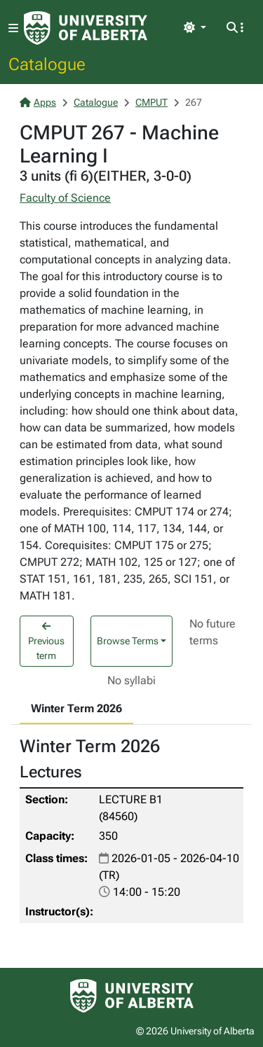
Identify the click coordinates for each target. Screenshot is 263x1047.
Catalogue (47, 64)
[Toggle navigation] (13, 28)
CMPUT (151, 102)
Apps (38, 102)
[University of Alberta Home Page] (85, 28)
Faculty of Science (65, 197)
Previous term (46, 641)
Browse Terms (128, 640)
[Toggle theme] (195, 28)
